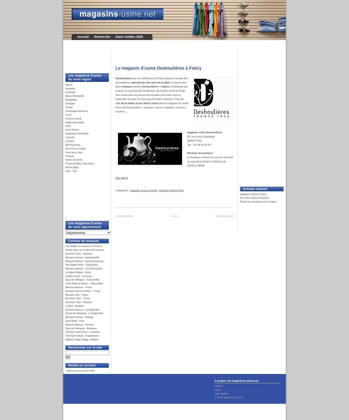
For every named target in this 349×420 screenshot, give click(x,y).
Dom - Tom (71, 171)
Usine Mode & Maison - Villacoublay (84, 283)
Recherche (102, 36)
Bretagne (70, 103)
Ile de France (72, 129)
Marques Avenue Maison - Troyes (82, 291)
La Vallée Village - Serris (78, 272)
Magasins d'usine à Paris (253, 194)
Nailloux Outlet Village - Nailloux (82, 339)
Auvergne (70, 92)
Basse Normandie (74, 96)
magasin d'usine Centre (143, 190)
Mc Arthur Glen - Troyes (77, 298)
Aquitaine (70, 88)
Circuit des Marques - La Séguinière (84, 313)
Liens (217, 389)
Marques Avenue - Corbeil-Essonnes (84, 261)
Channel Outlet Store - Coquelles (82, 332)
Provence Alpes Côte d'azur (79, 163)
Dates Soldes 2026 (129, 36)
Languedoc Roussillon (77, 133)
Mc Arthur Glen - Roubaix (78, 302)
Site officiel (122, 177)
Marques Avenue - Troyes (78, 287)
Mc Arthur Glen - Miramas (78, 253)
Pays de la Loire (73, 152)
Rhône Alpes (72, 167)
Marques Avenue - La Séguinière (82, 309)
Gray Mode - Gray (74, 320)
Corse (68, 114)
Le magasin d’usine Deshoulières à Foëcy (159, 68)
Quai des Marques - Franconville (82, 279)
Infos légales (221, 393)
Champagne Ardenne (76, 111)
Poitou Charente (73, 159)
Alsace (69, 84)
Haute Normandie (74, 122)
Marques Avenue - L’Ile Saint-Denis (83, 268)
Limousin (70, 137)
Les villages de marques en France (83, 246)
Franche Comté (73, 118)
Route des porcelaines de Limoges (258, 201)
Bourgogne (71, 99)
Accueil (83, 36)
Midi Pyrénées (72, 144)
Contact (219, 386)
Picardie (69, 156)
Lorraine (69, 141)
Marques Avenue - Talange (79, 317)
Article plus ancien (224, 215)
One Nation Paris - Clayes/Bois (81, 264)
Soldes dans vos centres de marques (84, 249)
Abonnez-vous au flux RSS (80, 370)
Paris (68, 126)
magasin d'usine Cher (171, 190)
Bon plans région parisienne (254, 197)
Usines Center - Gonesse (78, 276)
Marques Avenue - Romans (79, 324)
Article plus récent (124, 215)
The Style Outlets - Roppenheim (82, 335)
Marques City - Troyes (76, 294)
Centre (69, 107)
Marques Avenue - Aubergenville (82, 257)
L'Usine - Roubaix (74, 306)
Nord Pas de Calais (75, 148)
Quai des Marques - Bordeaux (81, 328)
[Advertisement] (85, 58)
